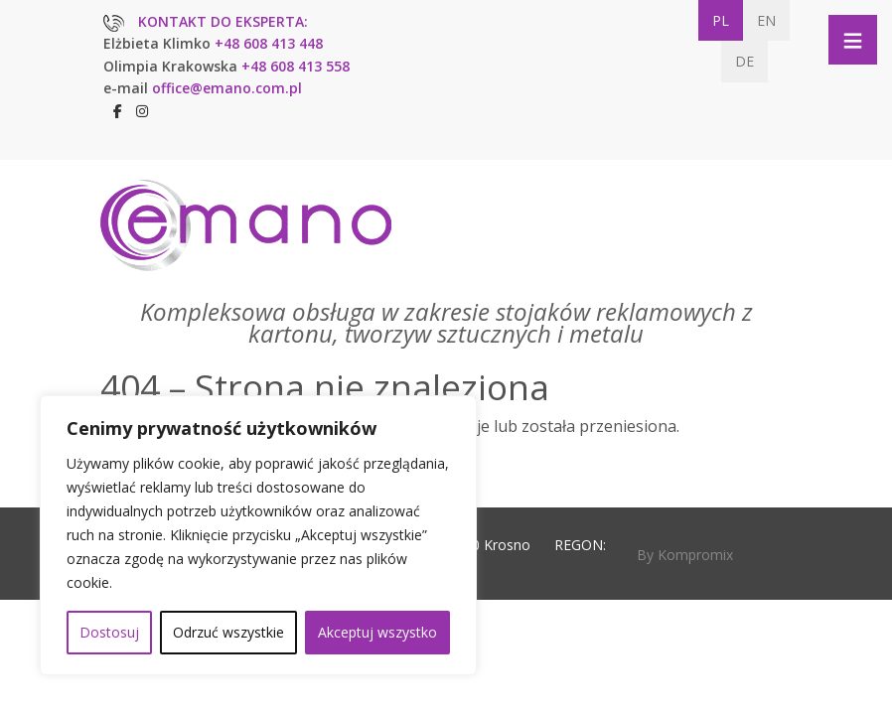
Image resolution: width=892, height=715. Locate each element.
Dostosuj (109, 632)
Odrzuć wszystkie (228, 632)
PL (720, 20)
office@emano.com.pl (227, 87)
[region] (258, 535)
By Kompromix (685, 554)
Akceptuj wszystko (377, 632)
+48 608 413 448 (269, 43)
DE (744, 61)
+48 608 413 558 (295, 66)
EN (766, 20)
